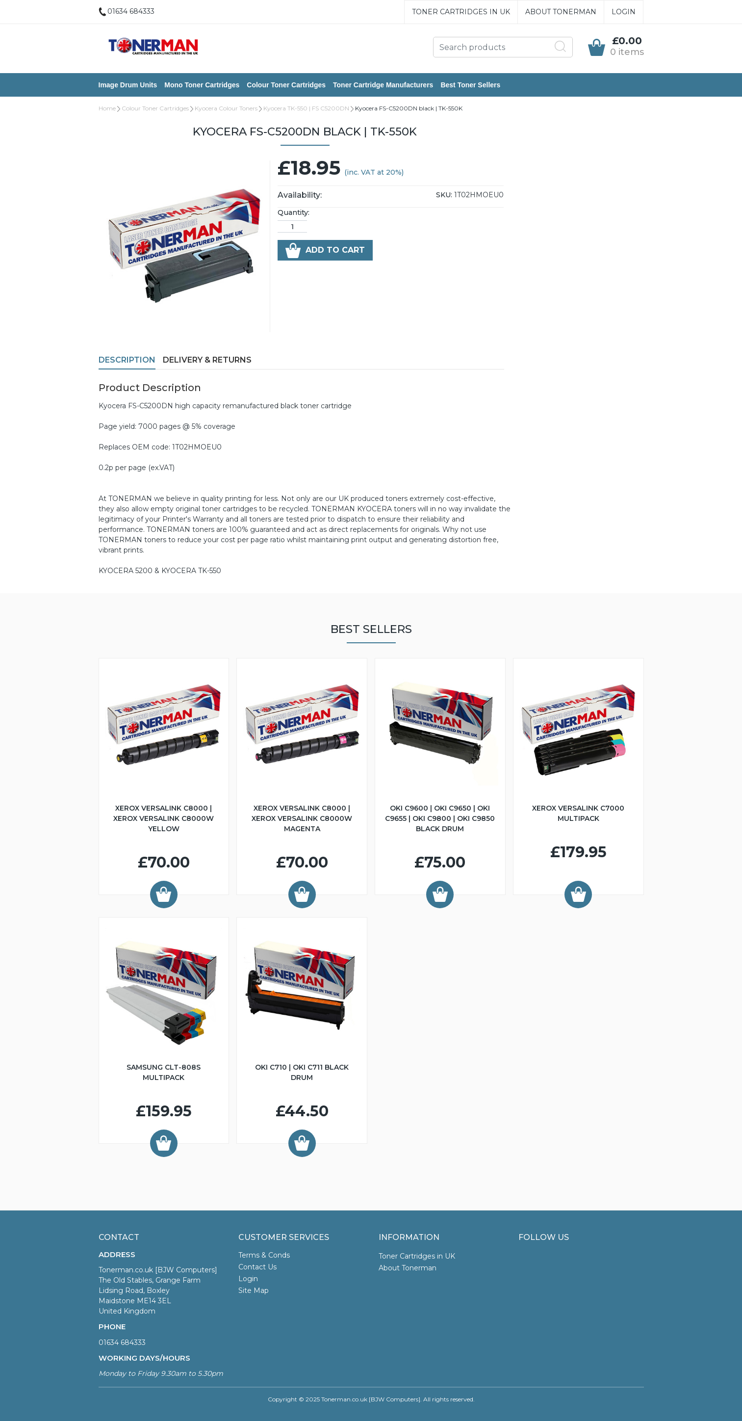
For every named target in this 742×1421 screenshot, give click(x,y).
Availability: (300, 195)
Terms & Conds (264, 1255)
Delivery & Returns (207, 360)
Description (127, 360)
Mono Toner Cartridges (201, 85)
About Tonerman (560, 11)
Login (624, 11)
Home (107, 108)
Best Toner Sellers (470, 85)
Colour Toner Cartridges (286, 85)
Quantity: (293, 212)
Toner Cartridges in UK (461, 11)
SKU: (444, 194)
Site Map (253, 1290)
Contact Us (257, 1267)
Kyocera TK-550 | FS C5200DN (306, 108)
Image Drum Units (128, 85)
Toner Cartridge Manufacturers (383, 85)
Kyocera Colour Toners (226, 108)
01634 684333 (122, 1342)
